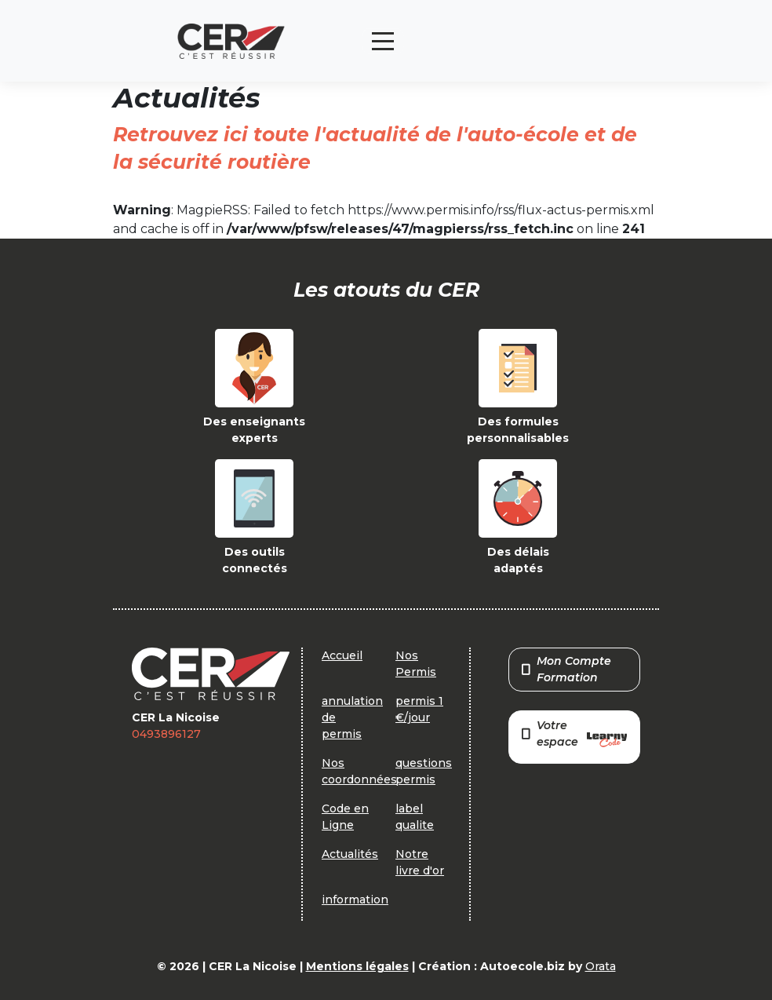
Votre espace (574, 735)
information (355, 899)
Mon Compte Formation (566, 669)
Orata (600, 966)
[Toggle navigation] (383, 41)
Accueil (342, 655)
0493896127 (166, 734)
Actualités (350, 854)
